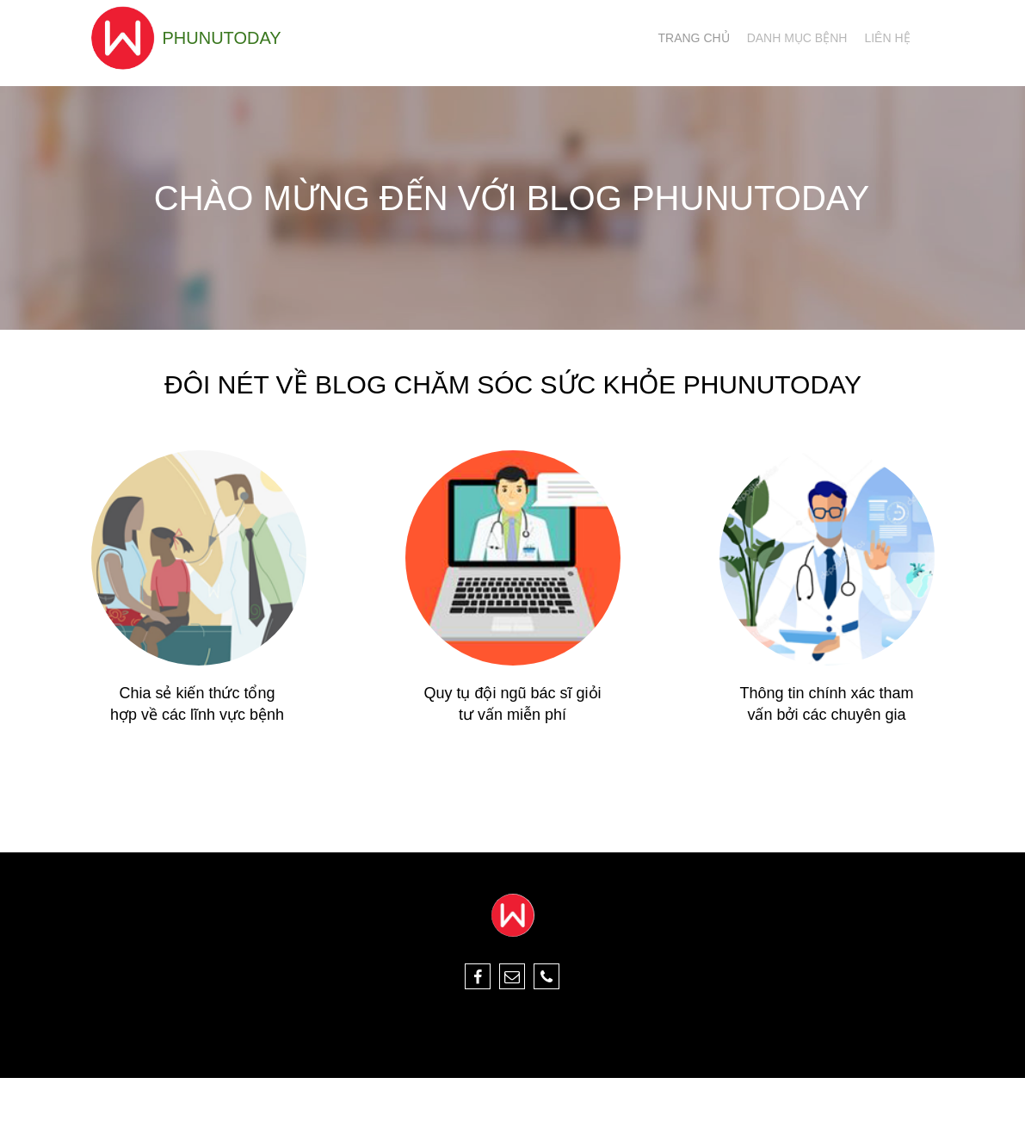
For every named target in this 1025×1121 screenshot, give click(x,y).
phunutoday (222, 37)
